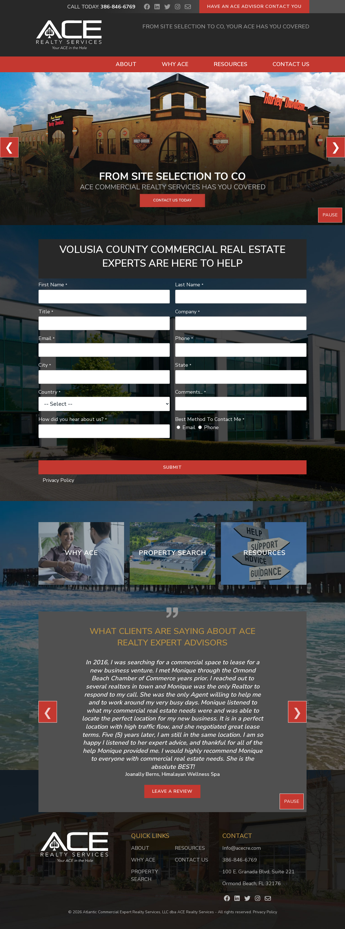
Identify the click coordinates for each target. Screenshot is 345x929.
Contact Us (291, 64)
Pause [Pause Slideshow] (330, 215)
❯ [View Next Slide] (336, 147)
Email (188, 427)
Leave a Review (172, 791)
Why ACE (175, 64)
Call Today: (101, 7)
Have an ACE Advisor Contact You (254, 6)
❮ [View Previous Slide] (9, 147)
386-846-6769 (239, 860)
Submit (172, 467)
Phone (211, 427)
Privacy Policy (58, 480)
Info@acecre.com (241, 848)
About (126, 64)
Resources (230, 64)
